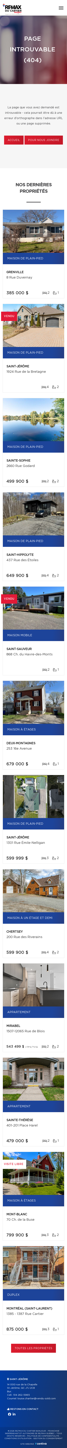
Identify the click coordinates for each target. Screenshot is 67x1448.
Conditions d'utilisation (17, 1438)
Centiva (41, 1443)
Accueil (14, 140)
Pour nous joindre (43, 140)
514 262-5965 (21, 1395)
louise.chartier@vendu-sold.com (37, 1398)
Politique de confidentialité (43, 1436)
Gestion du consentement (48, 1438)
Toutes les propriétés (33, 1348)
